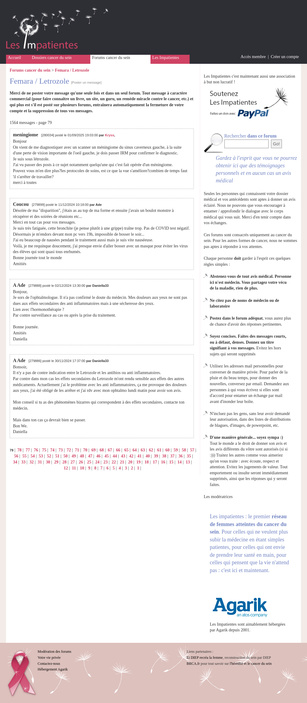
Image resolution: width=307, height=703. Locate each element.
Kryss (109, 135)
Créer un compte (285, 56)
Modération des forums (54, 651)
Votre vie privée (49, 657)
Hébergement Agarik (53, 669)
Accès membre (253, 56)
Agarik (222, 630)
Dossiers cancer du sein (52, 57)
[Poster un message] (86, 82)
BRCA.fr (193, 663)
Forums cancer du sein (111, 57)
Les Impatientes (165, 57)
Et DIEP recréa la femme (205, 657)
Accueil (14, 57)
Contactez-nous (49, 663)
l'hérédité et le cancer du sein (250, 663)
